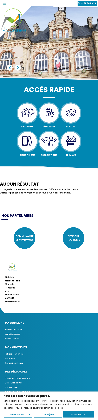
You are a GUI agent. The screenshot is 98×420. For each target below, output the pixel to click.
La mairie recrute (12, 334)
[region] (49, 406)
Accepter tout (78, 414)
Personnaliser (17, 414)
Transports (10, 358)
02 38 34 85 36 (88, 3)
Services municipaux (14, 329)
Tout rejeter (48, 414)
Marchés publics (12, 338)
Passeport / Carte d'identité (18, 378)
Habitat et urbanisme (15, 354)
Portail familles (11, 387)
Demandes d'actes (13, 383)
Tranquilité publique (14, 363)
